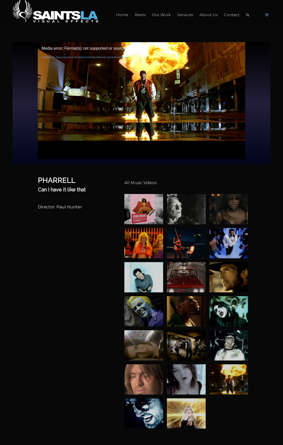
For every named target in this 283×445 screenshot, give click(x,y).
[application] (141, 100)
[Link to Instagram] (266, 14)
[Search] (247, 15)
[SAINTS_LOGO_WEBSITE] (55, 15)
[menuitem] (122, 15)
